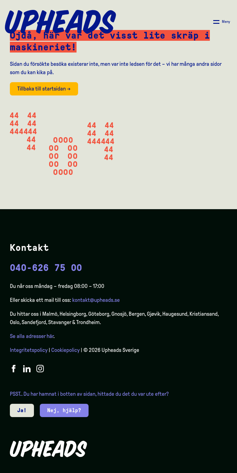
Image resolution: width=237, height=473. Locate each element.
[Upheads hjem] (60, 22)
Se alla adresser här (31, 336)
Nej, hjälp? (64, 410)
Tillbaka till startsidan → (44, 89)
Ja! (22, 410)
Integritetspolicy (29, 350)
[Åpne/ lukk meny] (221, 22)
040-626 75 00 (46, 267)
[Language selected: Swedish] (212, 467)
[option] (203, 468)
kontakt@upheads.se (96, 300)
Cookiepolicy (65, 350)
